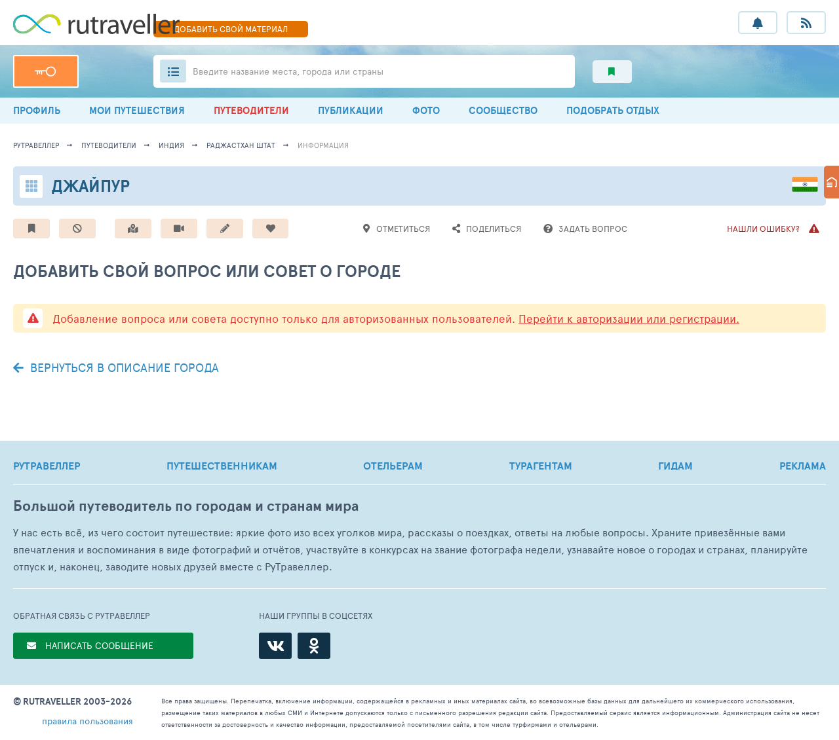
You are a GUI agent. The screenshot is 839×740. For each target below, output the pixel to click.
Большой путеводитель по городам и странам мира (186, 506)
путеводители (108, 145)
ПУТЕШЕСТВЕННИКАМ (221, 465)
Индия (171, 145)
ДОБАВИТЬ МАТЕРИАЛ (231, 29)
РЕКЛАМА (802, 465)
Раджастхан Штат (240, 145)
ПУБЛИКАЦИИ (350, 110)
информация (323, 145)
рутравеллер (36, 145)
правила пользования (87, 720)
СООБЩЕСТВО (503, 110)
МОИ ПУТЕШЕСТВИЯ (137, 110)
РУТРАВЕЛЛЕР (46, 465)
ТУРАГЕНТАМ (540, 465)
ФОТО (426, 110)
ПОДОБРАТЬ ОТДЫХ (612, 110)
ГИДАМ (675, 465)
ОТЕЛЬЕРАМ (393, 465)
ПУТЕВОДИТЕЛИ (251, 110)
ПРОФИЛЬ (36, 110)
